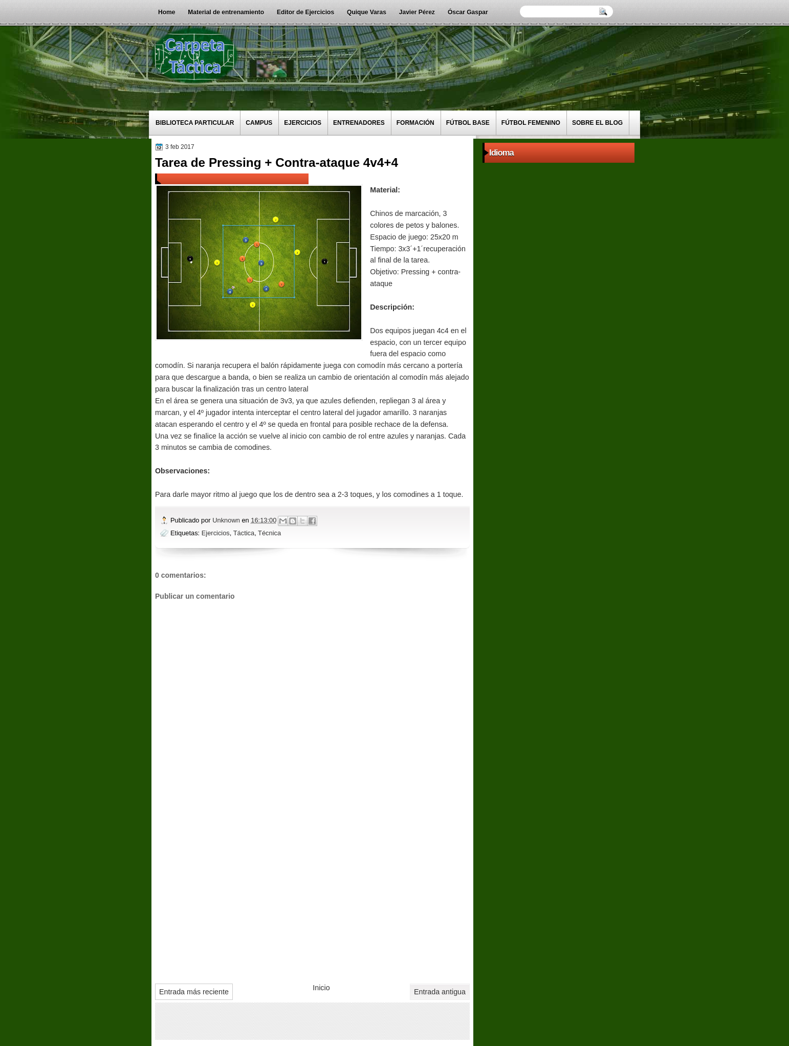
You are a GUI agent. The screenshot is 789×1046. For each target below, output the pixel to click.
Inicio (321, 988)
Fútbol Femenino (530, 122)
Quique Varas (366, 12)
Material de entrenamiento (226, 12)
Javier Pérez (417, 12)
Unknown (227, 520)
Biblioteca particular (195, 122)
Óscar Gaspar (468, 12)
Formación (415, 122)
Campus (259, 122)
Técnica (269, 533)
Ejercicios (302, 122)
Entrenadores (359, 122)
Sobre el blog (597, 122)
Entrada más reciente (194, 992)
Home (166, 12)
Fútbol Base (468, 122)
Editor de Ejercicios (305, 12)
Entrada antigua (440, 992)
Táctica (243, 533)
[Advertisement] (312, 899)
